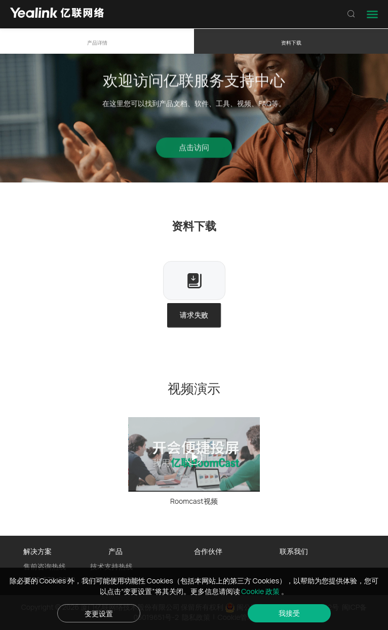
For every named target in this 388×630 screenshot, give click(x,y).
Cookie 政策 (261, 591)
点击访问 (194, 150)
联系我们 (294, 551)
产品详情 (97, 43)
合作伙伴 (208, 551)
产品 (115, 551)
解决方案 (37, 551)
